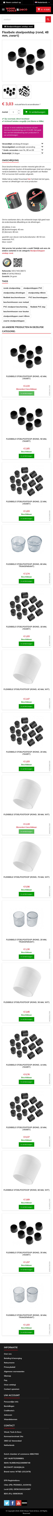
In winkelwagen (35, 112)
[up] (19, 110)
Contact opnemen (11, 1389)
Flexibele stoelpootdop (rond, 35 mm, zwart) (26, 1253)
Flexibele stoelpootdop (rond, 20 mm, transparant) (26, 940)
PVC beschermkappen (37, 297)
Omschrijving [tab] (10, 160)
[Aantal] (13, 112)
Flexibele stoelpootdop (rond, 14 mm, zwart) (26, 1066)
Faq (5, 1380)
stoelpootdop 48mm (37, 293)
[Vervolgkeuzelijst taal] (42, 2)
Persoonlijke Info (11, 1402)
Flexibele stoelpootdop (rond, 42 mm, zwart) (26, 377)
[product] (26, 356)
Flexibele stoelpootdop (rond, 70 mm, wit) (27, 877)
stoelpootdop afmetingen (14, 293)
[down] (19, 113)
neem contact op (13, 2)
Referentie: (6, 271)
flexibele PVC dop (37, 307)
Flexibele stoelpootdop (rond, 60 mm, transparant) (26, 565)
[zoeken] (26, 19)
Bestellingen (9, 1406)
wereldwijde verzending (22, 147)
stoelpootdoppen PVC (32, 288)
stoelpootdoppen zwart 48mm (16, 316)
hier (29, 179)
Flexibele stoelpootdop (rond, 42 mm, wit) (27, 689)
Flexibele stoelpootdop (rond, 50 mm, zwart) (26, 440)
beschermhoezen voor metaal (16, 302)
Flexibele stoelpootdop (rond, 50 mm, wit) (27, 1002)
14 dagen (22, 153)
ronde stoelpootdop (11, 288)
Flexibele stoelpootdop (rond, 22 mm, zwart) (26, 502)
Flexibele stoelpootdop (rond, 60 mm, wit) (27, 1190)
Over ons (8, 1354)
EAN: (4, 273)
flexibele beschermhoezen (14, 297)
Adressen (8, 1415)
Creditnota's (9, 1410)
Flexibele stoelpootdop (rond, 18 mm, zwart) (26, 627)
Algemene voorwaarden (14, 1371)
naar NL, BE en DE (22, 150)
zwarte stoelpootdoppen (14, 321)
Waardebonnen (10, 1419)
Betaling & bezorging (13, 1358)
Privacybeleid (9, 1367)
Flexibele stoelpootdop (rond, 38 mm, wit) (27, 814)
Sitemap (7, 1376)
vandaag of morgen (22, 144)
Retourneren (9, 1363)
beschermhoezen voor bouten (16, 311)
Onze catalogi (10, 1385)
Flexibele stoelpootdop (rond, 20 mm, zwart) (26, 753)
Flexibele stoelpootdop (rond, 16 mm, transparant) (26, 1316)
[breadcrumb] (18, 26)
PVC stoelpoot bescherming (15, 307)
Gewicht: (5, 276)
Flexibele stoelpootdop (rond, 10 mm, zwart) (26, 1128)
